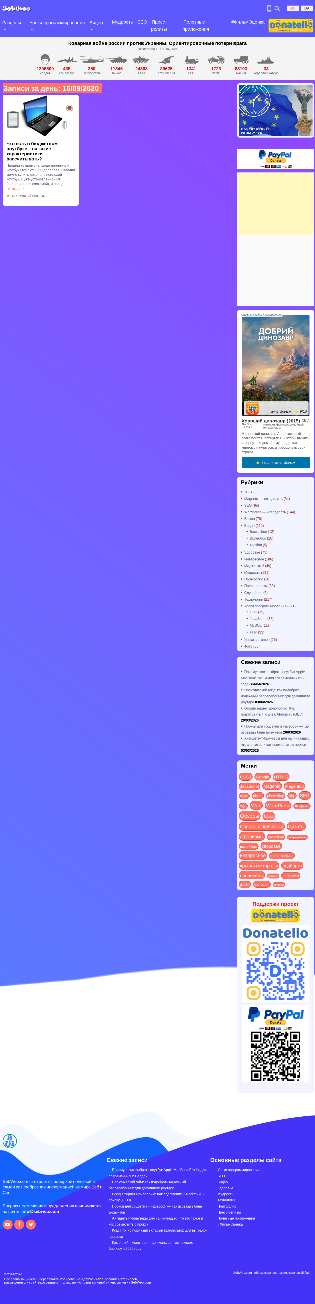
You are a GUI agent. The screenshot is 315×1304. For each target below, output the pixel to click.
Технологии (253, 599)
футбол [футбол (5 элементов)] (279, 884)
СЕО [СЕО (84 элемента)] (269, 816)
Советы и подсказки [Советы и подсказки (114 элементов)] (261, 826)
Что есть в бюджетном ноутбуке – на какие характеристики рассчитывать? (32, 151)
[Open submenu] (5, 29)
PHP (253, 632)
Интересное (254, 559)
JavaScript (258, 618)
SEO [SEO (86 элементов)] (304, 795)
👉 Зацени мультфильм (275, 462)
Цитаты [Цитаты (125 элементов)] (296, 826)
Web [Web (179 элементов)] (256, 805)
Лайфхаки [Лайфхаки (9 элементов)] (302, 806)
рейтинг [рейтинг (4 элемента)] (273, 876)
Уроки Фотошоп (257, 639)
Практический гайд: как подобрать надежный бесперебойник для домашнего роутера (275, 696)
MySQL (256, 625)
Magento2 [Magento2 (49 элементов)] (294, 786)
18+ (247, 492)
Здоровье (252, 552)
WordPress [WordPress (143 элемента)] (278, 805)
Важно (249, 518)
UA (306, 8)
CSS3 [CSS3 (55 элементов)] (245, 776)
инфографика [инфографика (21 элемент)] (281, 855)
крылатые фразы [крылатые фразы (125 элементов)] (259, 865)
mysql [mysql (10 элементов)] (244, 796)
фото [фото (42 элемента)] (245, 884)
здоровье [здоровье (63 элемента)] (271, 846)
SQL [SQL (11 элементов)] (243, 806)
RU (292, 8)
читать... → (15, 188)
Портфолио (253, 579)
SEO (142, 22)
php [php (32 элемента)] (292, 795)
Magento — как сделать (263, 498)
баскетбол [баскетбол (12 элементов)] (276, 837)
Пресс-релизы (159, 25)
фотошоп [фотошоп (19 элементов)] (261, 884)
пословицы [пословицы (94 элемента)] (252, 875)
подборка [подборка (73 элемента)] (292, 865)
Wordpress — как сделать (265, 512)
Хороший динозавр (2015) (271, 421)
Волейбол (258, 538)
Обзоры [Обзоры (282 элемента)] (249, 815)
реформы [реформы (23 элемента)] (291, 875)
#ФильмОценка (248, 22)
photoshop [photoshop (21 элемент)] (275, 795)
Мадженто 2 (254, 565)
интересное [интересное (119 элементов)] (253, 855)
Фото (248, 646)
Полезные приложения (196, 25)
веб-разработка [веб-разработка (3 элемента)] (297, 837)
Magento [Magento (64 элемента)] (272, 786)
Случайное (253, 592)
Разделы (11, 22)
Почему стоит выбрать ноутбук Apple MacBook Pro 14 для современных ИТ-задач (273, 677)
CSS (253, 612)
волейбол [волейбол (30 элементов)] (248, 846)
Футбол (256, 544)
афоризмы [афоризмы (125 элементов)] (252, 836)
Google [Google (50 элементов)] (262, 776)
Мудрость (122, 22)
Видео (96, 22)
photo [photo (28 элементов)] (258, 795)
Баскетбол (258, 531)
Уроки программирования (57, 22)
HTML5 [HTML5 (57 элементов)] (281, 776)
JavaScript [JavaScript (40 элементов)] (249, 786)
